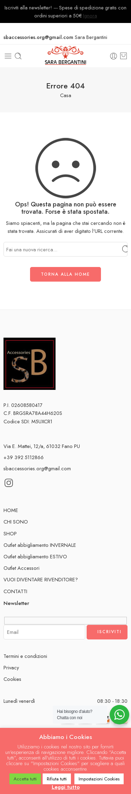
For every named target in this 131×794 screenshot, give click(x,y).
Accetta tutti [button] (25, 779)
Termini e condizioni (25, 656)
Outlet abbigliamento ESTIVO (35, 556)
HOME (10, 510)
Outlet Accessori (21, 568)
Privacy (11, 667)
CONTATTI (15, 591)
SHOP (11, 533)
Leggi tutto (66, 787)
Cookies (12, 679)
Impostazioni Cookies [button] (99, 779)
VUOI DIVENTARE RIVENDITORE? (40, 579)
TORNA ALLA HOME (65, 274)
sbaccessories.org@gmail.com (37, 468)
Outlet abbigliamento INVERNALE (39, 545)
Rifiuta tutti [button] (57, 779)
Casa (65, 95)
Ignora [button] (90, 15)
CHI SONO (15, 521)
